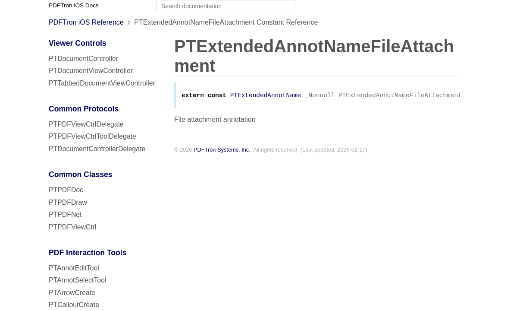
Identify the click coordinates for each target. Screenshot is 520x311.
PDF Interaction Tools (88, 252)
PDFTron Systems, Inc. (222, 150)
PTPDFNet (65, 214)
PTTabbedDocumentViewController (102, 83)
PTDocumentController (83, 58)
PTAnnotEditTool (74, 268)
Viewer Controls (78, 43)
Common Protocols (84, 109)
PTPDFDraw (68, 202)
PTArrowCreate (72, 292)
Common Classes (81, 174)
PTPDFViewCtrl (73, 227)
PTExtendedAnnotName (265, 96)
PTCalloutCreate (74, 304)
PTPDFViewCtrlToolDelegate (92, 136)
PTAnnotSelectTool (77, 280)
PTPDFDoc (66, 190)
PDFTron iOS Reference (86, 22)
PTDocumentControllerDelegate (97, 148)
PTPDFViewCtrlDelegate (86, 124)
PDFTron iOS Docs (74, 5)
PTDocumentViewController (91, 70)
